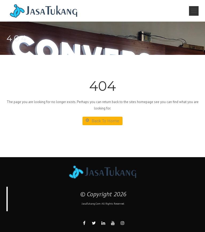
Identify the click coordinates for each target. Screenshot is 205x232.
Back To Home (102, 120)
